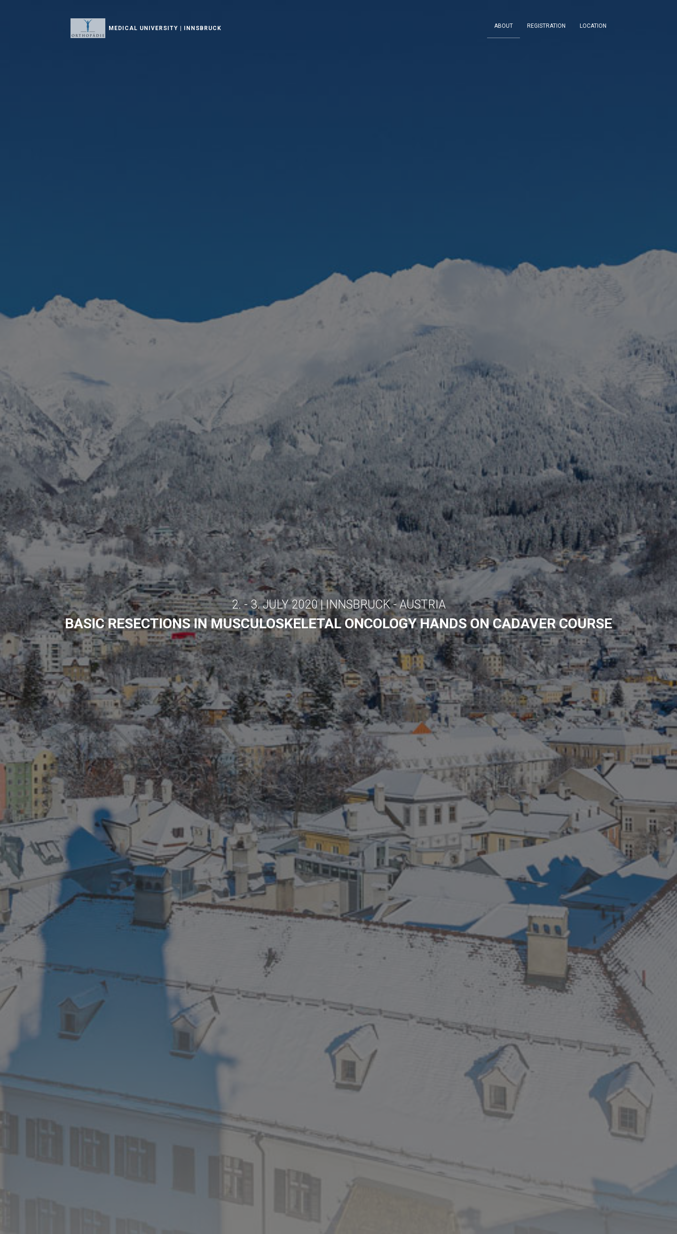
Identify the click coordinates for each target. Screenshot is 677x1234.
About (503, 26)
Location (593, 26)
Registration (546, 26)
